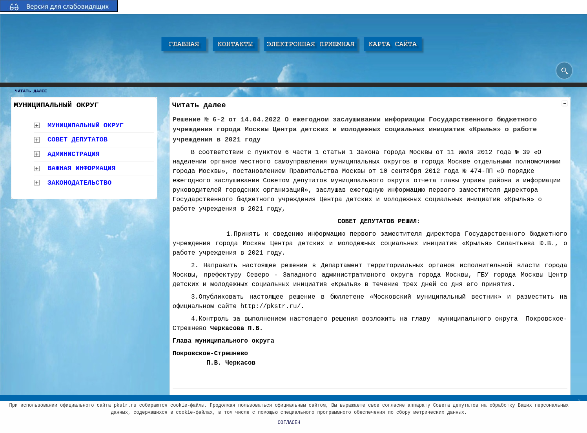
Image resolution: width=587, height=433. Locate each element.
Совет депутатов (77, 139)
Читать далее (31, 91)
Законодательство (79, 183)
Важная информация (81, 168)
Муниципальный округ (85, 125)
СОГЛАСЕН (289, 423)
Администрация (73, 154)
